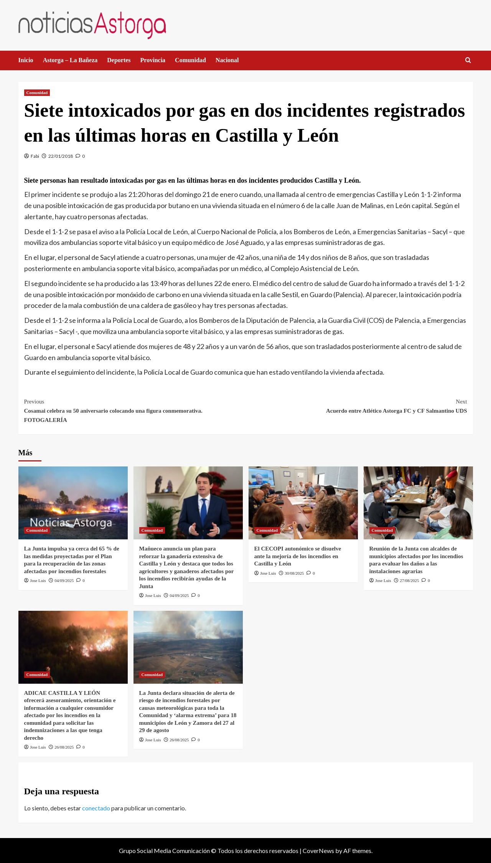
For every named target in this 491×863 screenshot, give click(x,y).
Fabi (35, 156)
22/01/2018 (60, 156)
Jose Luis (38, 580)
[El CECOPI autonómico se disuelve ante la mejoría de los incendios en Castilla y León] (303, 502)
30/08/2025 (294, 573)
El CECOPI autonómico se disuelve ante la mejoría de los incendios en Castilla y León (297, 556)
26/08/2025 (64, 747)
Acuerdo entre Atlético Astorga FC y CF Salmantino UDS (356, 405)
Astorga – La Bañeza (70, 60)
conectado (96, 808)
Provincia (152, 60)
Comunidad (190, 60)
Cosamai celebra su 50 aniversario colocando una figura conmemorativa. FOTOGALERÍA (135, 410)
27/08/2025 (409, 580)
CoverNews (318, 850)
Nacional (227, 60)
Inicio (25, 60)
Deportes (118, 60)
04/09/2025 (64, 580)
